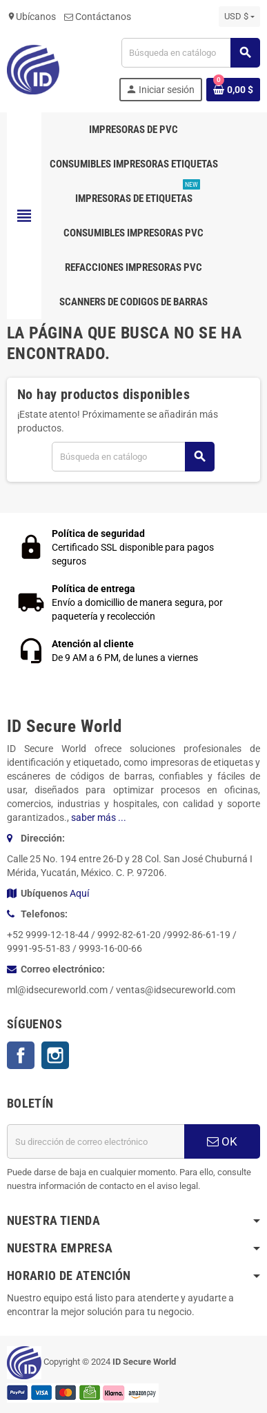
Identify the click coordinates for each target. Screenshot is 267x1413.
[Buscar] (190, 53)
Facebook (20, 1055)
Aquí (79, 893)
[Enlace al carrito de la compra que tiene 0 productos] (233, 89)
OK (222, 1141)
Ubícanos (31, 16)
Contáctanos (97, 16)
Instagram (55, 1055)
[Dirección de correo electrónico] (95, 1141)
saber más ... (98, 817)
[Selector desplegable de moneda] (239, 16)
